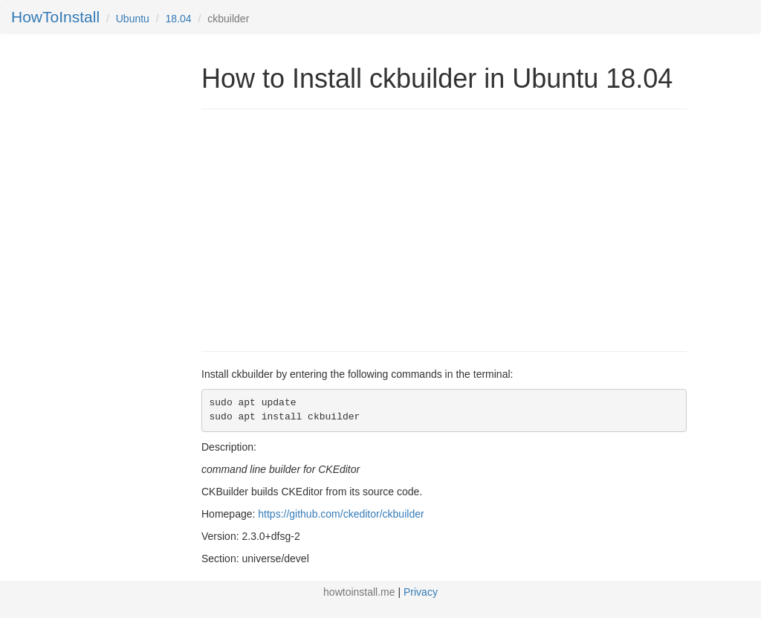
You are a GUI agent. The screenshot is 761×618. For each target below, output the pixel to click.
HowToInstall (55, 16)
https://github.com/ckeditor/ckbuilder (341, 514)
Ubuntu (132, 19)
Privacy (421, 592)
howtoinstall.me (359, 592)
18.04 (179, 19)
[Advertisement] (326, 228)
